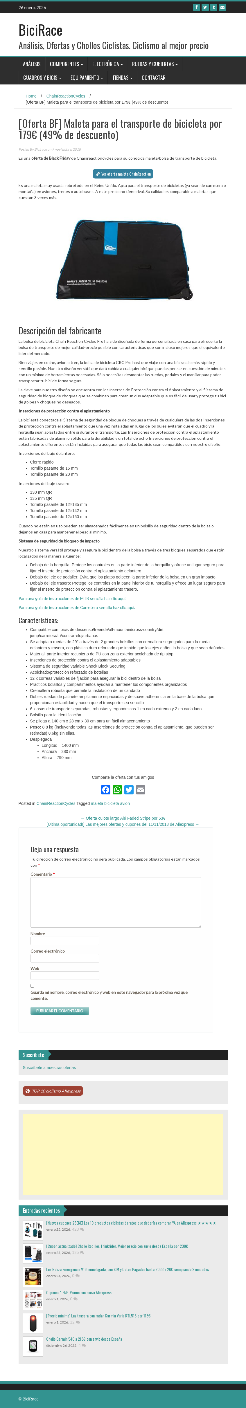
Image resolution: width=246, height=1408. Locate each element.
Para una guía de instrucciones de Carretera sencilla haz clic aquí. (77, 607)
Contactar (154, 77)
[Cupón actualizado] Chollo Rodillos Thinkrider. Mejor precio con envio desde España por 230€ (117, 1246)
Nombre (37, 933)
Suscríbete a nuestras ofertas (49, 1067)
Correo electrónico (47, 951)
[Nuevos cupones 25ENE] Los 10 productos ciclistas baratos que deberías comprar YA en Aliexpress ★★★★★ (131, 1223)
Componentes (64, 64)
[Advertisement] (123, 1154)
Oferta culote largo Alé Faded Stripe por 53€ (123, 818)
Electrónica (105, 64)
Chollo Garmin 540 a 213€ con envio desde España (84, 1339)
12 (75, 1322)
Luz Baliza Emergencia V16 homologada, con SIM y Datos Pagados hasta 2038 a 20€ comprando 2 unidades (127, 1269)
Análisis (32, 64)
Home (31, 96)
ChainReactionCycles (65, 96)
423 (78, 1229)
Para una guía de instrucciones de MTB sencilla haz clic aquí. (72, 598)
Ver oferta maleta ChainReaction (126, 174)
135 (78, 1252)
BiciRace (40, 29)
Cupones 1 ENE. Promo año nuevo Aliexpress (79, 1292)
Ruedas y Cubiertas (153, 64)
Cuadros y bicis (40, 77)
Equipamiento (85, 77)
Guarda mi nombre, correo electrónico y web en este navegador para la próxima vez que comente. (109, 995)
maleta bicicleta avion (110, 803)
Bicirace (40, 149)
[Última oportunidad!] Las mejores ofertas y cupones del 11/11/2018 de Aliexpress (123, 824)
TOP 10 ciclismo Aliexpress (56, 1090)
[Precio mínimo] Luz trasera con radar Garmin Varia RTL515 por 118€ (98, 1316)
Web (34, 968)
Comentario (42, 874)
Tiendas (120, 77)
